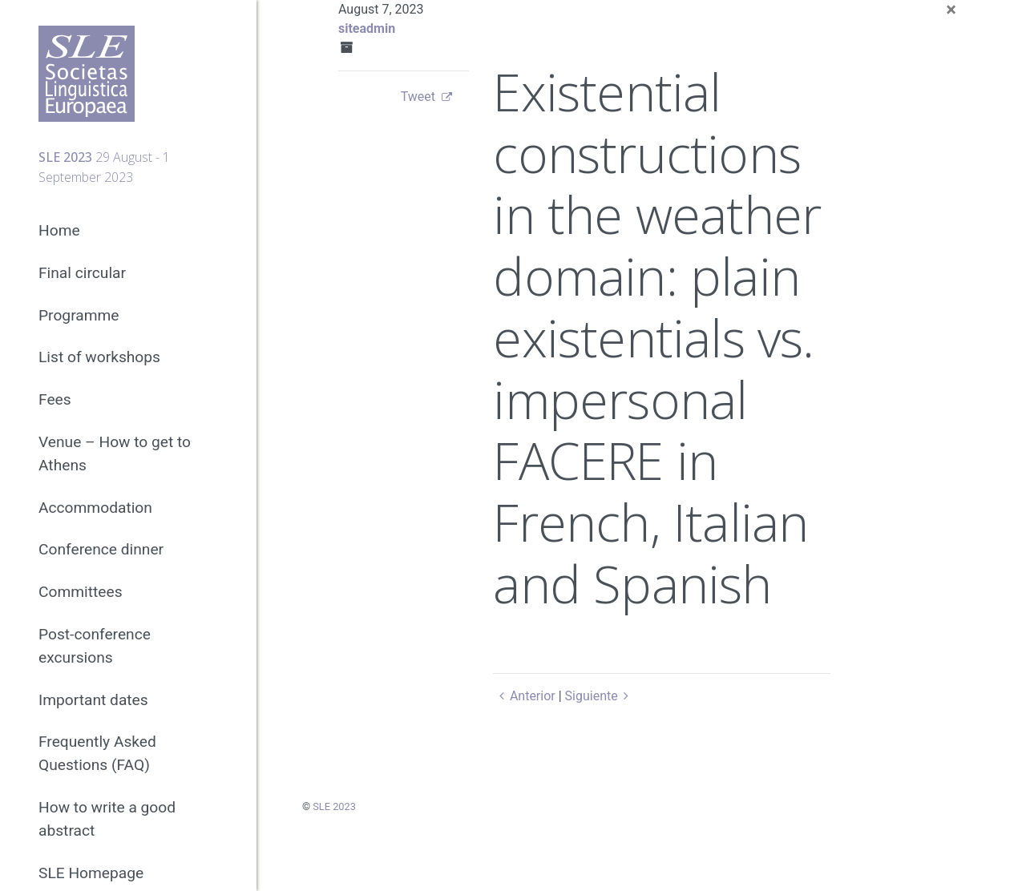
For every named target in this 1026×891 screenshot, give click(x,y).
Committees (80, 592)
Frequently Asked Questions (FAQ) (97, 753)
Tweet (418, 96)
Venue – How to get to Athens (114, 453)
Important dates (93, 700)
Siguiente (600, 696)
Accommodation (95, 507)
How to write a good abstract (107, 819)
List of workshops (99, 357)
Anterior (524, 696)
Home (59, 230)
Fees (54, 399)
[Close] (951, 9)
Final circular (82, 273)
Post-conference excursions (94, 646)
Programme (78, 315)
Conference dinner (101, 549)
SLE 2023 (334, 806)
